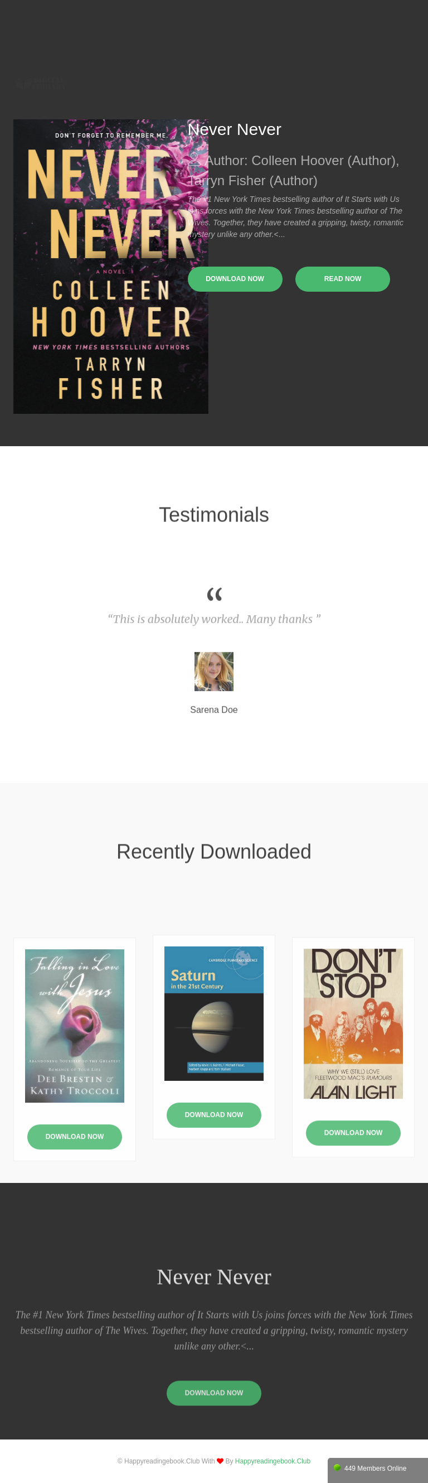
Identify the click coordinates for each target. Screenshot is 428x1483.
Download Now (214, 1177)
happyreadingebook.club (272, 1461)
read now (343, 279)
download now (235, 279)
